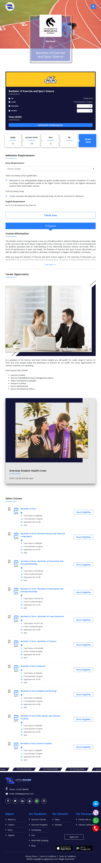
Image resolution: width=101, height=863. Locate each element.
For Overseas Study (24, 769)
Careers (11, 824)
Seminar (58, 824)
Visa (33, 835)
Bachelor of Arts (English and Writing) (38, 691)
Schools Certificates (86, 824)
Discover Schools (38, 819)
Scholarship (36, 830)
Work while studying (39, 840)
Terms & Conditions (47, 856)
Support (11, 835)
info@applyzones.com (24, 793)
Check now (50, 215)
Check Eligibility (83, 512)
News (57, 819)
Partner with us (84, 819)
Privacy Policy (31, 856)
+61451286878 (22, 789)
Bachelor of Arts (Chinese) (33, 666)
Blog (33, 845)
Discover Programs (39, 824)
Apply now (74, 837)
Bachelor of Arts (28, 508)
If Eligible (50, 225)
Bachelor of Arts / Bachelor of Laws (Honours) (42, 616)
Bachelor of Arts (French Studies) (36, 743)
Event (10, 830)
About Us (12, 819)
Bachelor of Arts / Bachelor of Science (38, 641)
